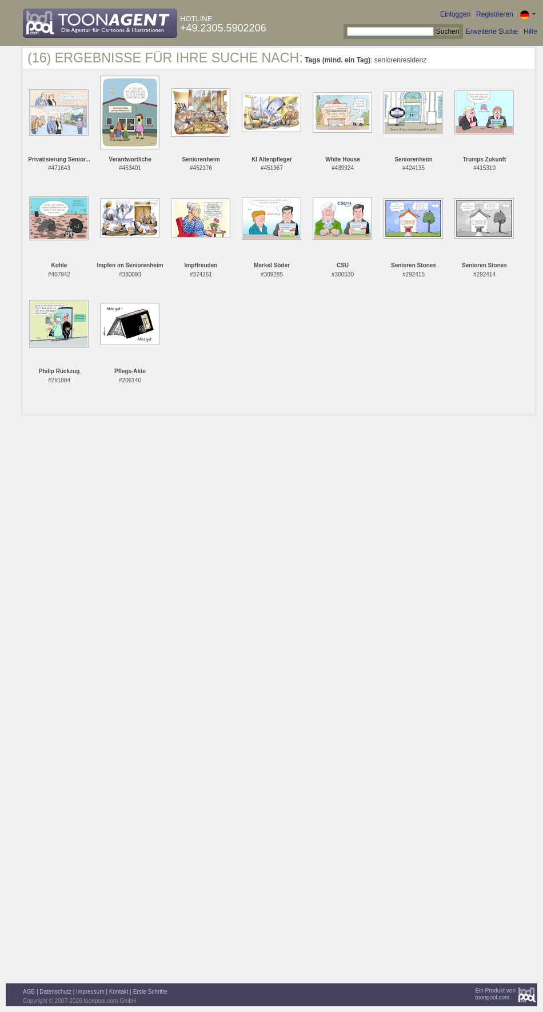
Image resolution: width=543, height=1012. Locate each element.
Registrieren (494, 14)
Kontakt (119, 992)
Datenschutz (55, 992)
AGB (29, 992)
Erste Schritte (150, 992)
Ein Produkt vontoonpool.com (495, 994)
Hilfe (530, 31)
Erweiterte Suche (492, 31)
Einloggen (455, 14)
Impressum (90, 992)
